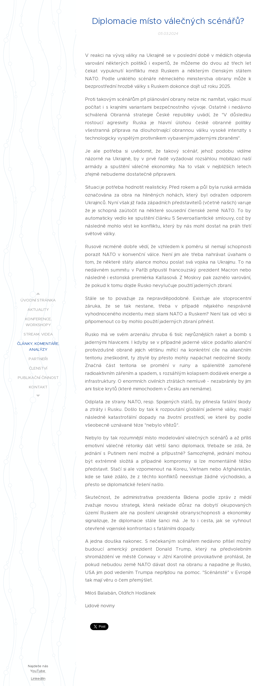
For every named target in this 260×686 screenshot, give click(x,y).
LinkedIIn (38, 678)
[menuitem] (38, 300)
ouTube (39, 671)
